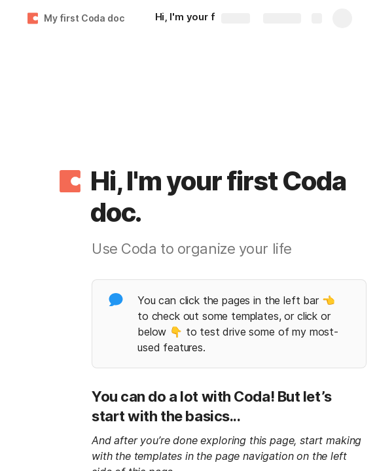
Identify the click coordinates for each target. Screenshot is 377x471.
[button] (70, 181)
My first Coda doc (84, 18)
